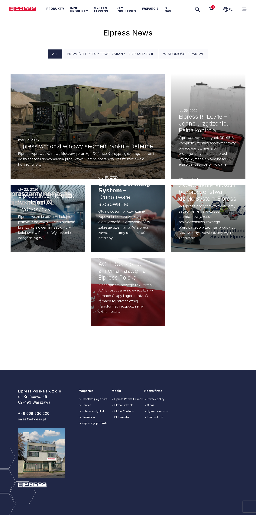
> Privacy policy (154, 399)
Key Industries (126, 10)
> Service (85, 405)
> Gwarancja (87, 417)
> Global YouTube (123, 411)
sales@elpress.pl (33, 419)
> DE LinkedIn (120, 417)
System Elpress (101, 10)
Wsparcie (150, 9)
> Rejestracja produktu (93, 423)
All (51, 54)
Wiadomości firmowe (186, 54)
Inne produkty (79, 10)
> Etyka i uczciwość (156, 411)
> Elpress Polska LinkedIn (128, 399)
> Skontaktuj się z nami (93, 399)
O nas (167, 10)
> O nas (149, 405)
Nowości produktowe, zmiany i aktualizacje (110, 54)
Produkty (55, 9)
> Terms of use (153, 417)
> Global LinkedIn (122, 405)
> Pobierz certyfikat (91, 411)
